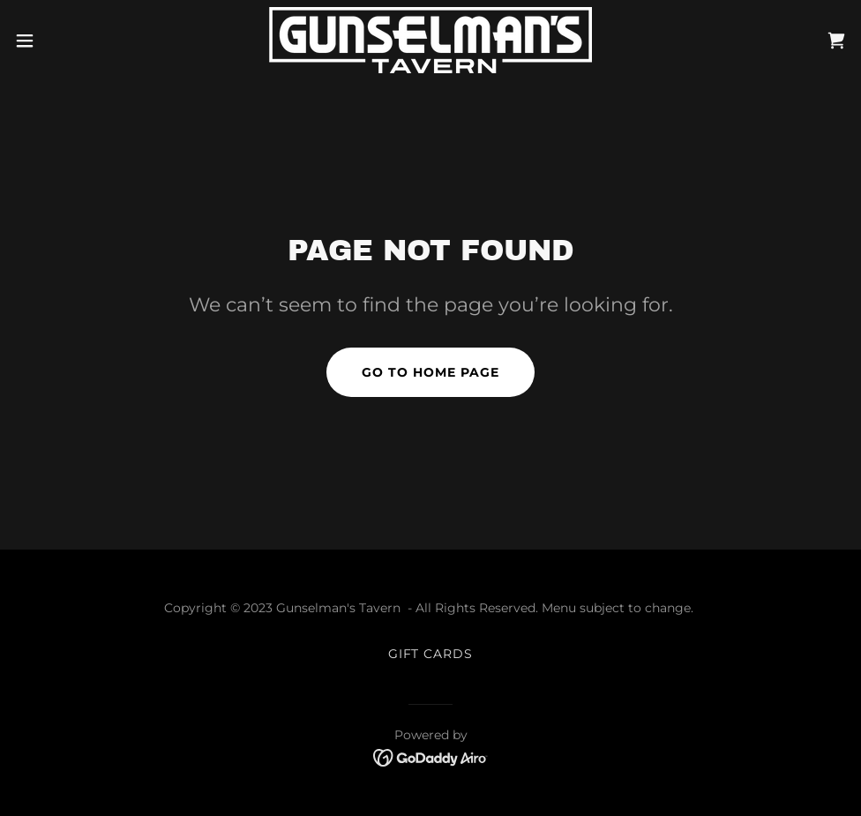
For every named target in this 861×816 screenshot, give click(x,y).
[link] (430, 40)
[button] (70, 40)
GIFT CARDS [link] (431, 654)
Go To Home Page (430, 372)
